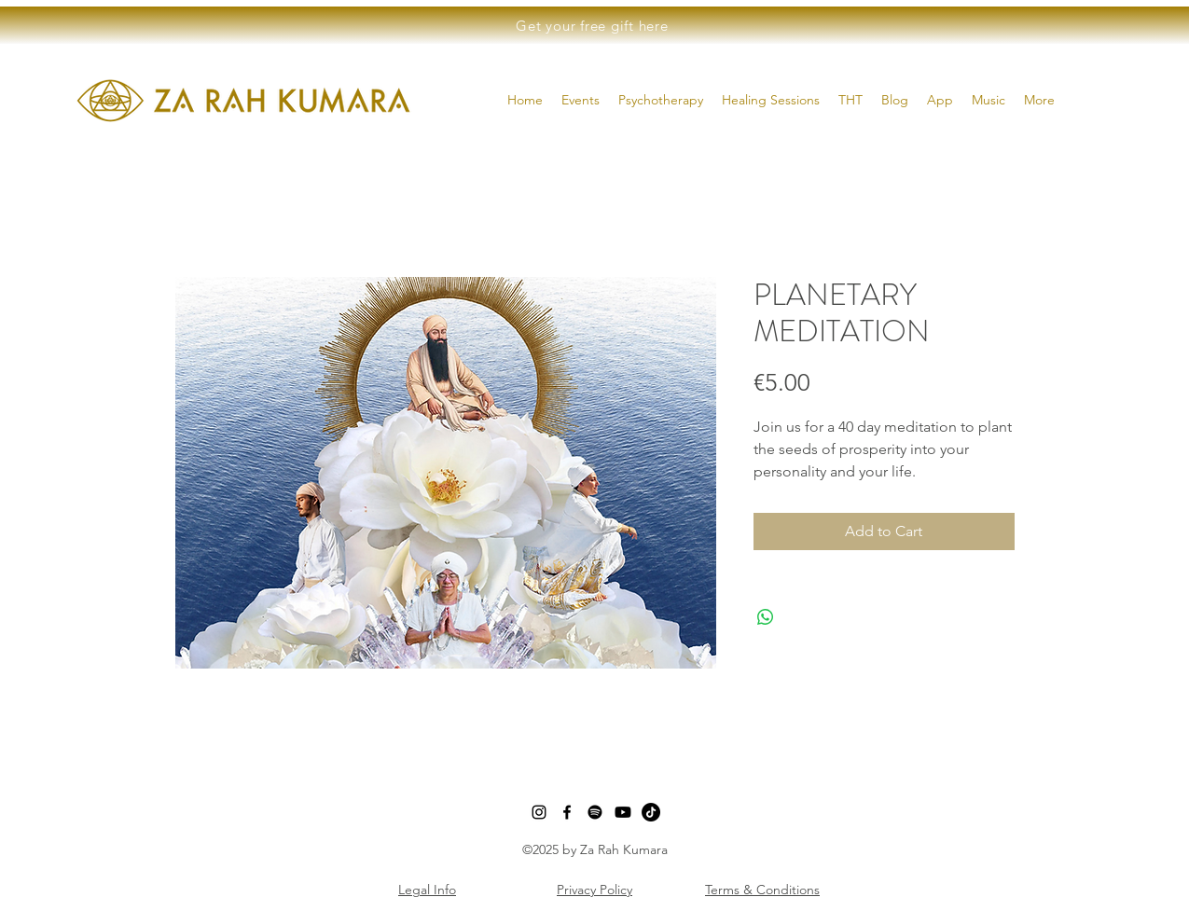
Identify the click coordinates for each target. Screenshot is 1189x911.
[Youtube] (623, 812)
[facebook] (567, 812)
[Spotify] (595, 812)
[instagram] (539, 812)
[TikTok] (651, 812)
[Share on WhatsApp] (765, 617)
